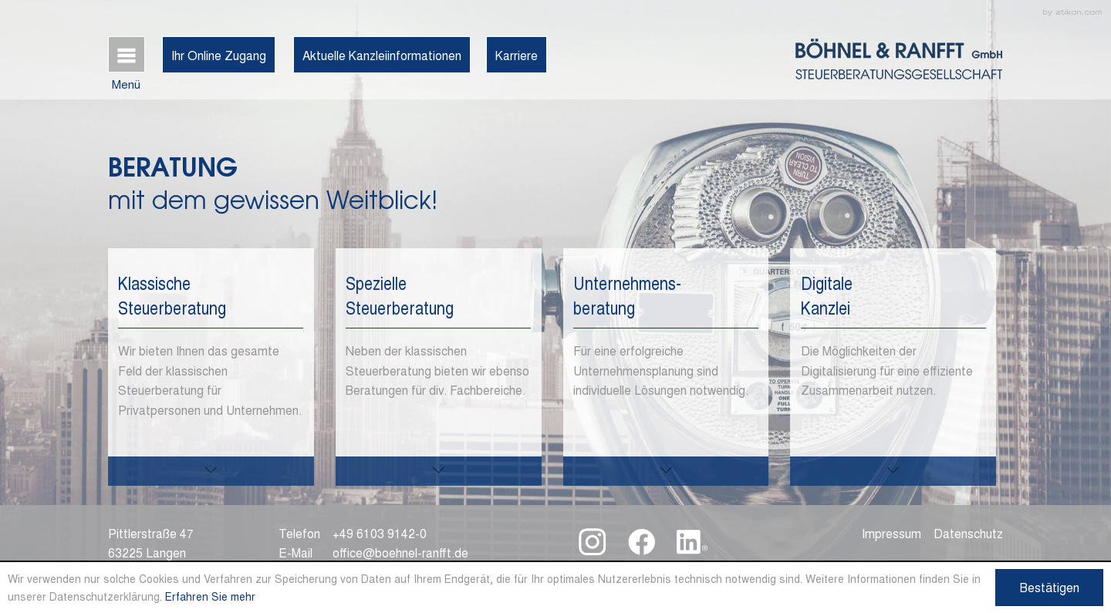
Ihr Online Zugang (218, 54)
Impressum (891, 532)
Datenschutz (968, 532)
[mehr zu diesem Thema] (211, 471)
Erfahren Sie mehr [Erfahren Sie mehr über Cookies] (210, 596)
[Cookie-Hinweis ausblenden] (1049, 587)
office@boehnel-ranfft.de (400, 552)
